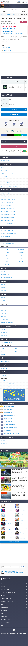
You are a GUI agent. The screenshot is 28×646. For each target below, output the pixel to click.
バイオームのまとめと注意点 (7, 243)
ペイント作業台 (4, 319)
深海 (21, 258)
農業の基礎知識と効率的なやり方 (11, 433)
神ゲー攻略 (3, 14)
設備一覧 (3, 300)
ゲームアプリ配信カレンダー (7, 619)
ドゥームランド (7, 249)
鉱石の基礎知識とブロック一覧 (8, 199)
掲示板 (23, 11)
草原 (7, 261)
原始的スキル (4, 348)
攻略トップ (4, 9)
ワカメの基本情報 (7, 47)
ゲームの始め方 (4, 167)
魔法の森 (7, 264)
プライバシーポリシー (6, 598)
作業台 (2, 307)
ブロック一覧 (4, 335)
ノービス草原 (21, 249)
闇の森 (7, 252)
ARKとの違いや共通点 (6, 180)
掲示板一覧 (3, 375)
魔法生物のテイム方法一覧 (7, 230)
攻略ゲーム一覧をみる (14, 541)
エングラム (14, 11)
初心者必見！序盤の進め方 (7, 193)
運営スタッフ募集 (5, 589)
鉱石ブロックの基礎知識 (9, 424)
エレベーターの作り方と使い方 (8, 223)
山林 (21, 255)
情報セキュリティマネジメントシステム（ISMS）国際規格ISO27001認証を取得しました (15, 572)
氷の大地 (21, 261)
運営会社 (3, 586)
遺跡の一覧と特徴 (8, 418)
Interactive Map (4, 607)
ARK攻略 (3, 440)
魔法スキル (17, 351)
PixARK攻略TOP (14, 114)
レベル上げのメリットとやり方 (8, 211)
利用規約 (3, 595)
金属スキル (17, 348)
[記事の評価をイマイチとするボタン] (6, 123)
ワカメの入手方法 (7, 50)
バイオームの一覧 (8, 421)
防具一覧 (3, 287)
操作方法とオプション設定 (7, 173)
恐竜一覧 (3, 271)
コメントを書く (14, 146)
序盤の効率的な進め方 (9, 406)
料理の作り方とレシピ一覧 (7, 202)
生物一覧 (23, 9)
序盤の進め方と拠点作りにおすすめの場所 (13, 33)
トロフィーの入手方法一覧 (7, 183)
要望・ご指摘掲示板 (5, 387)
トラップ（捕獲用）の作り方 (7, 208)
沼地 (7, 258)
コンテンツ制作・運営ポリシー (8, 592)
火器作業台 (3, 313)
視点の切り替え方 (5, 176)
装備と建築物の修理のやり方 (7, 217)
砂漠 (7, 255)
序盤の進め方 (14, 9)
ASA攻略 (3, 446)
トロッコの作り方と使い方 (7, 220)
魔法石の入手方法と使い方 (7, 236)
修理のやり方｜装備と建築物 (10, 427)
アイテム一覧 (4, 332)
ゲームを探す (4, 610)
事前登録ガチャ (4, 616)
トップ (2, 583)
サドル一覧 (3, 290)
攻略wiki (3, 613)
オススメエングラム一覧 (6, 342)
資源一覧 (4, 11)
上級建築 (3, 354)
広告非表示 (19, 2)
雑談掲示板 (3, 380)
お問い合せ (3, 604)
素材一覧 (3, 329)
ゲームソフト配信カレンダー (7, 622)
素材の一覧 (14, 109)
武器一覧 (3, 284)
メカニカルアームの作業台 (7, 322)
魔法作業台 (3, 310)
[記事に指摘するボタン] (21, 123)
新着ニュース (4, 625)
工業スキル (3, 351)
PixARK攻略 (7, 6)
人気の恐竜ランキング (8, 31)
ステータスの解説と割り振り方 (8, 214)
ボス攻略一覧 (4, 368)
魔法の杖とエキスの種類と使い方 (8, 233)
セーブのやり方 (4, 170)
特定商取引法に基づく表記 (7, 601)
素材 (13, 14)
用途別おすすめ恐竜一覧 (9, 28)
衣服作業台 (3, 316)
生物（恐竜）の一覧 (8, 409)
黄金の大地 (21, 252)
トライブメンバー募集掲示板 (7, 384)
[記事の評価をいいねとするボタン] (14, 123)
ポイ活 (23, 2)
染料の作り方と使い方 (6, 205)
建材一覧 (3, 297)
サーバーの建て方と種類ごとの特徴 (9, 186)
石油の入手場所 (7, 430)
